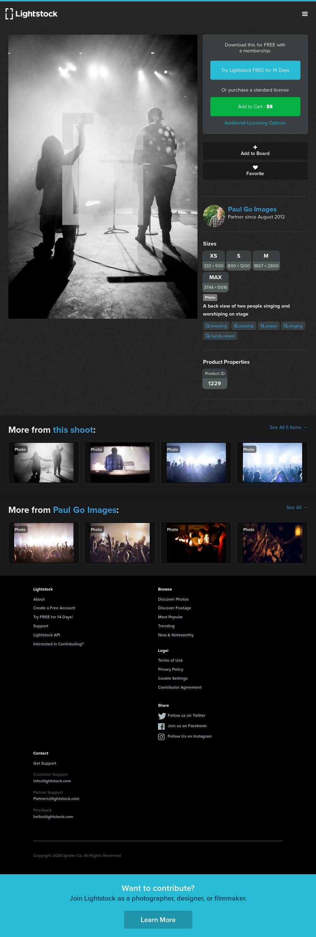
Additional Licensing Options (255, 123)
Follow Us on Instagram (190, 736)
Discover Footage (174, 608)
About (39, 599)
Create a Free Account (54, 608)
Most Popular (170, 617)
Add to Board (255, 151)
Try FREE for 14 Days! (53, 617)
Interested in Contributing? (58, 644)
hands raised (220, 336)
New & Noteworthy (176, 635)
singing (293, 326)
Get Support (44, 763)
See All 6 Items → (289, 427)
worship (244, 326)
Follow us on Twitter (186, 715)
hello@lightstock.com (53, 816)
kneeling (216, 326)
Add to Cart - (255, 106)
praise (269, 326)
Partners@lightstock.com (56, 798)
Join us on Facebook (187, 726)
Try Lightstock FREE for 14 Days (255, 70)
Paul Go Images (252, 209)
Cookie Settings (173, 678)
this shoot (73, 429)
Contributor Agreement (180, 687)
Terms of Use (170, 660)
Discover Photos (173, 599)
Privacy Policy (170, 669)
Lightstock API (46, 635)
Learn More (158, 919)
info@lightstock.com (52, 781)
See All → (297, 507)
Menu (304, 13)
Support (40, 626)
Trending (166, 626)
